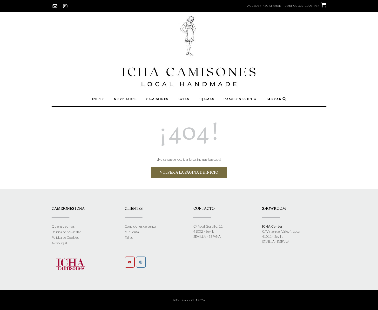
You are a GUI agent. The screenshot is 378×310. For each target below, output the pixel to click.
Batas (183, 99)
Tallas (129, 237)
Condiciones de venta (140, 226)
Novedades (125, 99)
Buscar (276, 99)
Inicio (98, 99)
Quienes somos (63, 226)
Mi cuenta (132, 232)
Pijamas (206, 99)
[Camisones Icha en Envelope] (130, 262)
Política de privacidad (66, 232)
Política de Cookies (65, 237)
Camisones (157, 99)
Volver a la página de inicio (189, 172)
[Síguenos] (141, 262)
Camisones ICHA (239, 99)
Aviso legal (59, 243)
